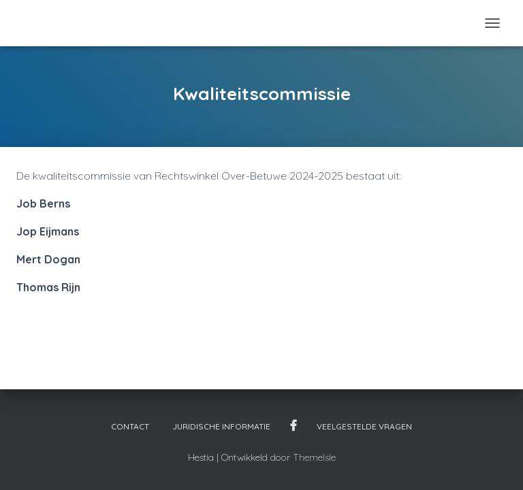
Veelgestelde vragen (364, 426)
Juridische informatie (221, 426)
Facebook (293, 426)
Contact (130, 426)
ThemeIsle (314, 457)
